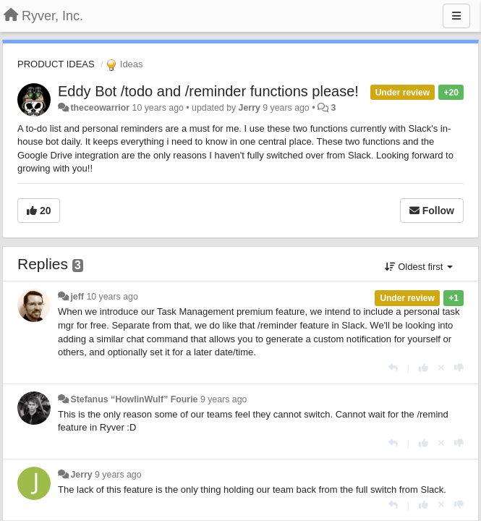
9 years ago (223, 399)
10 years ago (111, 297)
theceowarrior (99, 108)
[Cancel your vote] (441, 368)
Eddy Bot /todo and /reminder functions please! (208, 91)
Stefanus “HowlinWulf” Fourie (133, 399)
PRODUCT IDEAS (56, 64)
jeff (77, 297)
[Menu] (456, 16)
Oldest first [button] (419, 266)
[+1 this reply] (423, 368)
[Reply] (393, 368)
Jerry (249, 108)
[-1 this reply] (459, 368)
